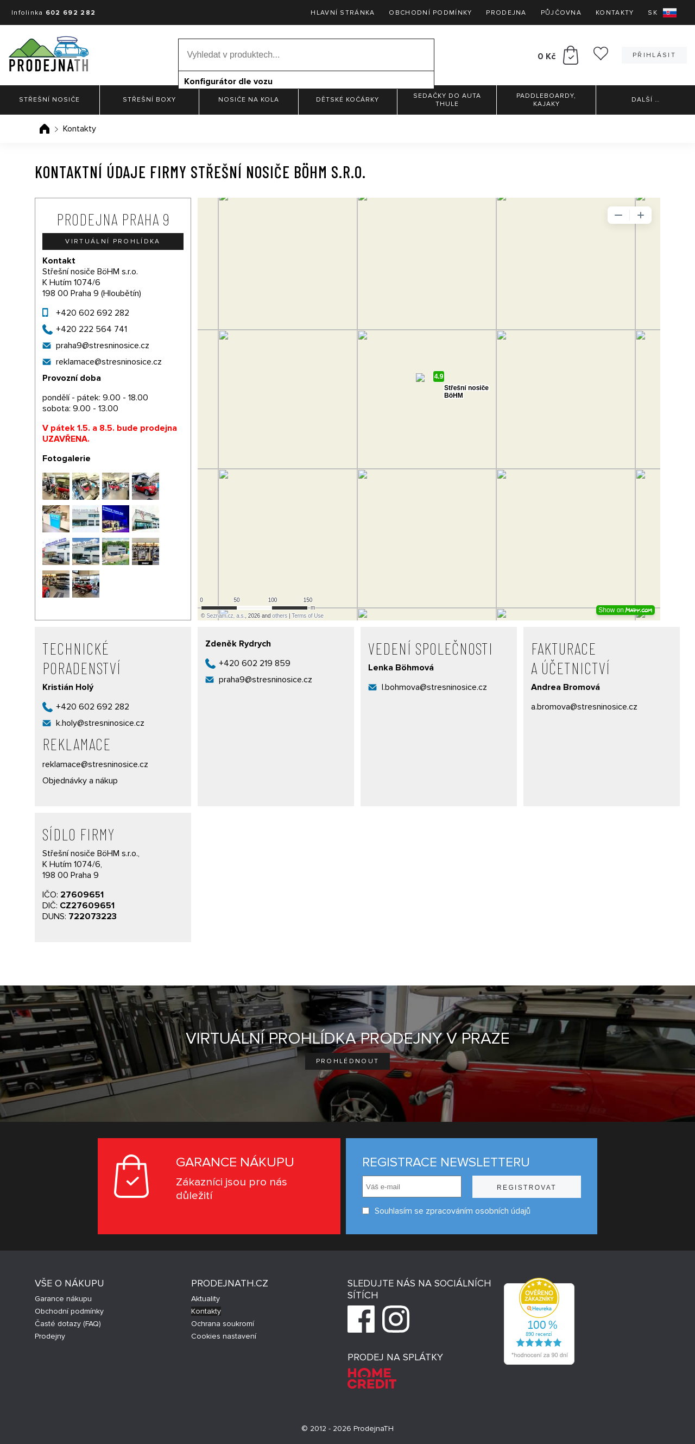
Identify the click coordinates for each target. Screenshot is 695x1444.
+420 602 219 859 (254, 663)
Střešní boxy (149, 100)
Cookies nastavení (223, 1336)
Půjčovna (561, 13)
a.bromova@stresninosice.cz (584, 706)
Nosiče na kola (248, 100)
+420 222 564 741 (91, 329)
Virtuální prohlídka (112, 241)
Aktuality (205, 1298)
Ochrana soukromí (222, 1323)
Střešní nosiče (49, 100)
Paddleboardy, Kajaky (546, 100)
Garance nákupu (63, 1298)
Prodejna (506, 13)
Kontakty (615, 13)
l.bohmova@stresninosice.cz (434, 687)
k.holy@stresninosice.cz (100, 723)
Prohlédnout (348, 1061)
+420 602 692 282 (92, 312)
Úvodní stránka (44, 129)
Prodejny (50, 1336)
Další (645, 100)
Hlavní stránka (343, 13)
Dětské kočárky (347, 100)
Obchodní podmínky (430, 13)
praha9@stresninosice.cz (102, 345)
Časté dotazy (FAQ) (68, 1323)
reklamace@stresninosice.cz (109, 361)
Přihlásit (654, 55)
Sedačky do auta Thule (447, 100)
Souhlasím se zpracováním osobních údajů (446, 1210)
